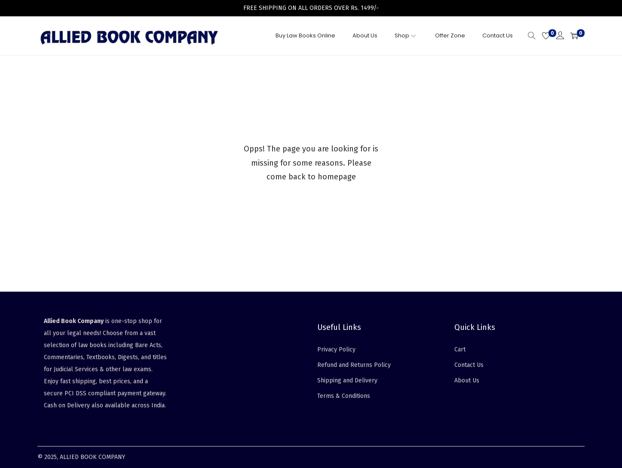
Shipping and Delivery (347, 380)
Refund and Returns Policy (354, 365)
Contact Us (469, 365)
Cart (460, 349)
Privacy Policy (336, 349)
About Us (466, 380)
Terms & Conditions (343, 396)
